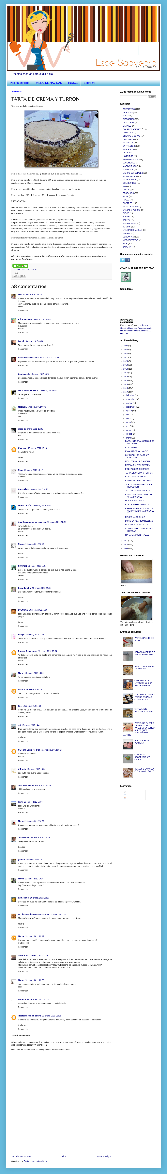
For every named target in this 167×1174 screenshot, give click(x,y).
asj (19, 725)
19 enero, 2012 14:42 (31, 725)
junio (128, 418)
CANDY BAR (128, 122)
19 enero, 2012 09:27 (48, 390)
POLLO (126, 200)
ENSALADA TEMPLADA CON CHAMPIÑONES (138, 495)
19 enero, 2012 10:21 (38, 489)
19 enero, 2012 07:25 (32, 294)
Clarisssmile (24, 374)
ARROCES (128, 112)
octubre (129, 403)
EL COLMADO (131, 447)
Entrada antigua (104, 1156)
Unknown (22, 448)
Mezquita (22, 407)
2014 (125, 384)
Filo (20, 706)
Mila (20, 294)
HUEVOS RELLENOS (135, 501)
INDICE (73, 82)
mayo (128, 422)
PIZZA (126, 196)
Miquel (21, 980)
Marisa (21, 936)
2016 (125, 376)
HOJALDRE (128, 156)
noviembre (130, 399)
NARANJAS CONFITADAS (137, 535)
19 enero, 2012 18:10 (40, 837)
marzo (129, 430)
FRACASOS (128, 149)
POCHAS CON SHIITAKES (137, 469)
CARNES (127, 126)
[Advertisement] (61, 1133)
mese (20, 429)
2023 (125, 349)
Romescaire (23, 898)
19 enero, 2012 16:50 (34, 821)
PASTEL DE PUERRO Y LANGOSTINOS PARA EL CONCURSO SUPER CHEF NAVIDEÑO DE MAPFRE (139, 729)
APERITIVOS (129, 109)
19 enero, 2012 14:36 (32, 706)
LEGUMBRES (129, 163)
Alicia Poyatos (25, 319)
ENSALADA (128, 143)
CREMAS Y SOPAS (131, 136)
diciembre (130, 395)
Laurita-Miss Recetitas (28, 357)
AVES (125, 116)
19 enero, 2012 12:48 (34, 634)
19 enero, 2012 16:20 (36, 769)
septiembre (131, 407)
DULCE (21, 689)
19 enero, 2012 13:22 (35, 689)
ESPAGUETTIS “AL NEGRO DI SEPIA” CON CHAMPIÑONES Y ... (139, 510)
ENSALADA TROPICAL (135, 477)
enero (128, 438)
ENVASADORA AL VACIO (136, 451)
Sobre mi (89, 82)
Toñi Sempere (24, 785)
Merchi (21, 821)
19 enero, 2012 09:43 (36, 407)
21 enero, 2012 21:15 (51, 1016)
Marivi (21, 879)
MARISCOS (128, 169)
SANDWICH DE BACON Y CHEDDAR (137, 456)
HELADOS (127, 153)
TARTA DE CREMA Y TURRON (139, 473)
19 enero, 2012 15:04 (52, 750)
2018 (125, 369)
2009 (125, 548)
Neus (20, 470)
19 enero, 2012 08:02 (42, 319)
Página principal (20, 82)
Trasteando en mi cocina (29, 1016)
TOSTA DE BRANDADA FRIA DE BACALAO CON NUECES (145, 697)
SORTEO (127, 216)
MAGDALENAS (130, 166)
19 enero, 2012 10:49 (34, 544)
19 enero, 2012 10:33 (41, 505)
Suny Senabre (24, 588)
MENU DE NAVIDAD (49, 82)
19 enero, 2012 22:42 (34, 936)
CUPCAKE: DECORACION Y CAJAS (142, 757)
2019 (125, 365)
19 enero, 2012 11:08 (41, 588)
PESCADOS (128, 193)
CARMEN (22, 566)
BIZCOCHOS (129, 119)
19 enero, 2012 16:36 (33, 802)
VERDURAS (128, 237)
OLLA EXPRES (129, 183)
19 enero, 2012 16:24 (41, 785)
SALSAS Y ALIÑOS (131, 210)
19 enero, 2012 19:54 (59, 914)
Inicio (64, 1156)
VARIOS (126, 233)
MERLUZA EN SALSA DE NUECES (144, 667)
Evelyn (21, 634)
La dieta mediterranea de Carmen (33, 914)
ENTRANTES (129, 146)
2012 (125, 392)
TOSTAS (127, 227)
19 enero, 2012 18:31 (35, 859)
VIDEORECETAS (130, 240)
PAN (125, 186)
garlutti (21, 859)
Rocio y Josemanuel (27, 651)
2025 (125, 346)
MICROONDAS (129, 179)
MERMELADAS (130, 176)
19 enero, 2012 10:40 (56, 522)
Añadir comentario (21, 1035)
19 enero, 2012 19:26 (34, 879)
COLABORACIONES (132, 129)
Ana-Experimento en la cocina (32, 522)
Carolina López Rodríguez (30, 750)
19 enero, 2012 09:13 (40, 374)
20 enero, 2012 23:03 (39, 999)
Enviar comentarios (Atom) (35, 1161)
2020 (125, 361)
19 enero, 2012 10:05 (33, 429)
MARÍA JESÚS (25, 505)
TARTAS (33, 270)
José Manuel (24, 837)
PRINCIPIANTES (130, 206)
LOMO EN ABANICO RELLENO (139, 521)
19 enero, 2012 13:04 (47, 651)
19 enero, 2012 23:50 (34, 980)
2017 (125, 373)
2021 (125, 357)
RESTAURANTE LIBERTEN (137, 465)
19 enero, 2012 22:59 (38, 955)
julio (128, 415)
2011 (125, 541)
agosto (129, 411)
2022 (125, 353)
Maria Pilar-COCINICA (28, 390)
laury (20, 802)
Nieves (21, 544)
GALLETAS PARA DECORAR (138, 480)
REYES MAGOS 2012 (135, 517)
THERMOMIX (129, 223)
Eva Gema (23, 610)
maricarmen (23, 999)
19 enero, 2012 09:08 (34, 341)
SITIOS (126, 213)
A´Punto (22, 769)
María (21, 673)
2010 (125, 544)
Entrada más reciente (21, 1156)
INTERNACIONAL (131, 159)
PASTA (126, 190)
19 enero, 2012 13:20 (34, 673)
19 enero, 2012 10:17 (33, 470)
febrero (129, 434)
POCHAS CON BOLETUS (136, 525)
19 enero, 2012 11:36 (38, 610)
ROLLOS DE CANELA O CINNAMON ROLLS (144, 770)
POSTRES (25, 270)
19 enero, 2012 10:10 (37, 448)
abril (128, 426)
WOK (125, 243)
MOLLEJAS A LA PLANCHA (137, 461)
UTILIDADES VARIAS (132, 230)
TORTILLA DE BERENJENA (137, 491)
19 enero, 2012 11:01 (37, 566)
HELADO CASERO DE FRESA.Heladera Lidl (144, 653)
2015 (125, 380)
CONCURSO (128, 132)
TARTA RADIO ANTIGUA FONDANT (143, 710)
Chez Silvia (23, 489)
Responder (23, 311)
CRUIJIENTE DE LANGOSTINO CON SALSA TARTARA (143, 682)
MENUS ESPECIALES (133, 173)
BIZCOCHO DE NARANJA (137, 505)
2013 (125, 388)
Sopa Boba (23, 955)
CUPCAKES (128, 139)
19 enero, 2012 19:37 (39, 898)
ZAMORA (127, 247)
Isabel (21, 341)
